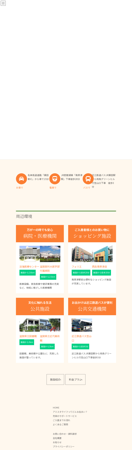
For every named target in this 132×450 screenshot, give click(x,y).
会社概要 (57, 438)
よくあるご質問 (60, 424)
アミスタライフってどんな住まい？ (70, 411)
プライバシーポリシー (64, 446)
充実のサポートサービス (65, 415)
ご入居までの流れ (61, 420)
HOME (56, 407)
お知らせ (57, 442)
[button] (55, 379)
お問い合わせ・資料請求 (65, 433)
